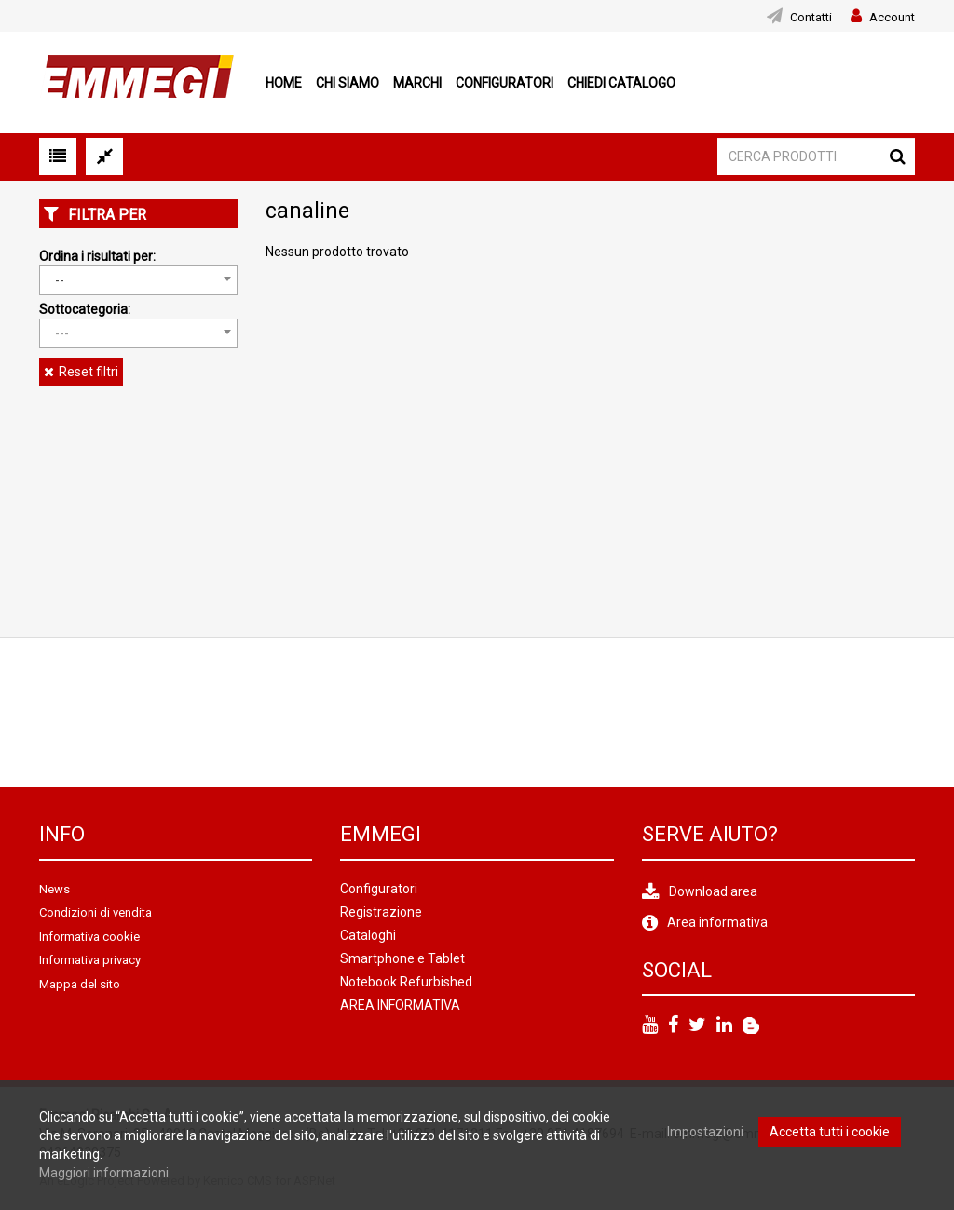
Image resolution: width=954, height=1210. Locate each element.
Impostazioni (705, 1131)
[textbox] (138, 333)
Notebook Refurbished (406, 981)
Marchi (417, 82)
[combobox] (138, 280)
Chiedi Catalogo (621, 82)
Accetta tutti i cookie (830, 1131)
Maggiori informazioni (104, 1172)
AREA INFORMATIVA (400, 1005)
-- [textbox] (59, 280)
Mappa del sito (79, 984)
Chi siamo (347, 82)
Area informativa (717, 922)
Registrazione (381, 911)
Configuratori (504, 82)
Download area (713, 891)
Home (284, 82)
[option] (176, 713)
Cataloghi (368, 935)
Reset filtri (88, 371)
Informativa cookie (89, 937)
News (54, 889)
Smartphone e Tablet (402, 958)
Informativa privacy (90, 960)
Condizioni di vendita (95, 912)
